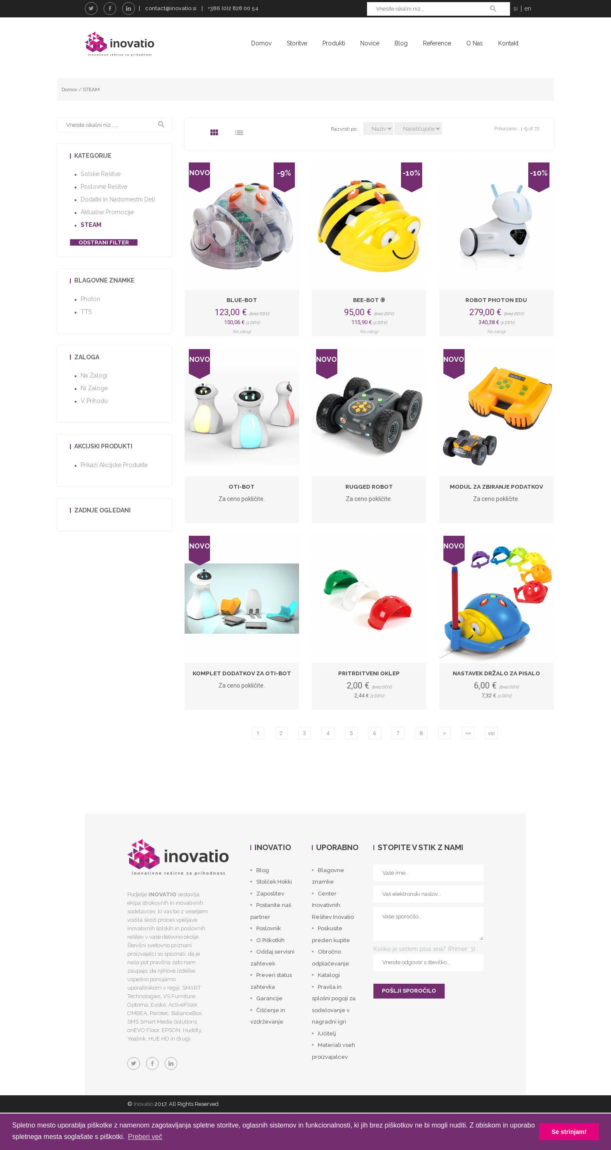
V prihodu (94, 420)
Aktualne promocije (107, 231)
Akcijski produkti (103, 465)
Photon (90, 318)
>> (468, 752)
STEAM (91, 109)
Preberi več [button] (145, 1136)
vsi (491, 752)
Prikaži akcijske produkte (114, 484)
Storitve (297, 43)
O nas (474, 43)
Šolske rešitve (101, 193)
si (515, 8)
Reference (437, 43)
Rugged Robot (369, 505)
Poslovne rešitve (104, 206)
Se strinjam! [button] (569, 1131)
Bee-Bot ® (369, 319)
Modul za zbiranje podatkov (496, 505)
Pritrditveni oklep (369, 692)
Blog (401, 43)
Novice (369, 43)
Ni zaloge (94, 407)
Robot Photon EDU (496, 319)
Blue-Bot (242, 319)
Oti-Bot (242, 505)
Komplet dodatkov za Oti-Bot (241, 692)
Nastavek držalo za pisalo (496, 692)
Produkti (333, 43)
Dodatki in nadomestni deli (118, 218)
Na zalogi (94, 395)
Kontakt (508, 43)
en (527, 8)
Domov (261, 43)
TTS (86, 330)
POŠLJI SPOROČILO (409, 1010)
